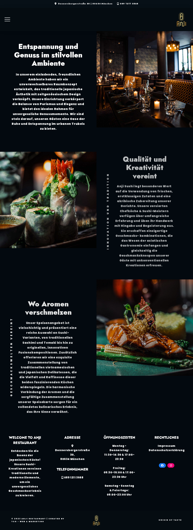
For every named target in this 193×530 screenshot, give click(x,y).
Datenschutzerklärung (167, 450)
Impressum (166, 446)
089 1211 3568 (129, 3)
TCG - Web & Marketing (27, 521)
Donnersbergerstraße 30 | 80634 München (85, 3)
